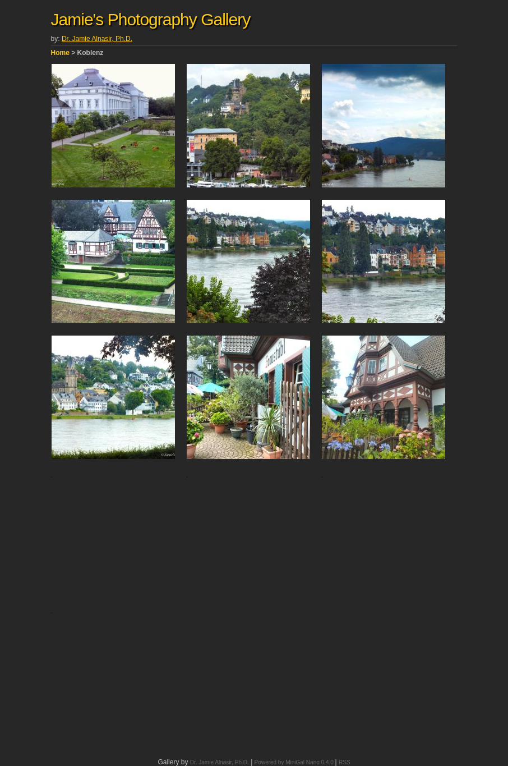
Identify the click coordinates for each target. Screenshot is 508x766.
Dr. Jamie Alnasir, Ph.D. (97, 39)
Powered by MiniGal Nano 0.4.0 (295, 762)
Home (60, 53)
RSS (344, 762)
